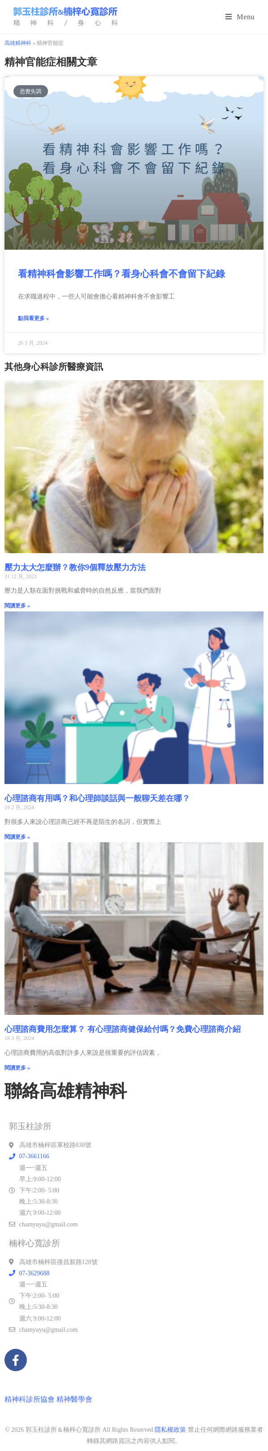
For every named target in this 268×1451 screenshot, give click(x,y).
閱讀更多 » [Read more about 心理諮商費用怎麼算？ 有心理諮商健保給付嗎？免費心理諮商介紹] (17, 1068)
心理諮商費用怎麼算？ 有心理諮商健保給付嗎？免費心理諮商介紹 (122, 1029)
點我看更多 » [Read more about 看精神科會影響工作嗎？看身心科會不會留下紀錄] (33, 318)
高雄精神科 (17, 43)
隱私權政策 (170, 1429)
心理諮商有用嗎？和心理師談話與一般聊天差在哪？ (97, 798)
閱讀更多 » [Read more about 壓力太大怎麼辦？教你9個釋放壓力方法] (17, 605)
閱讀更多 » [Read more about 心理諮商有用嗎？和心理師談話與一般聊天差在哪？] (17, 837)
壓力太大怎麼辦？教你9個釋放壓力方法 (75, 567)
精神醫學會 (74, 1399)
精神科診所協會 (29, 1399)
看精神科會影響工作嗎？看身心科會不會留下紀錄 (121, 274)
